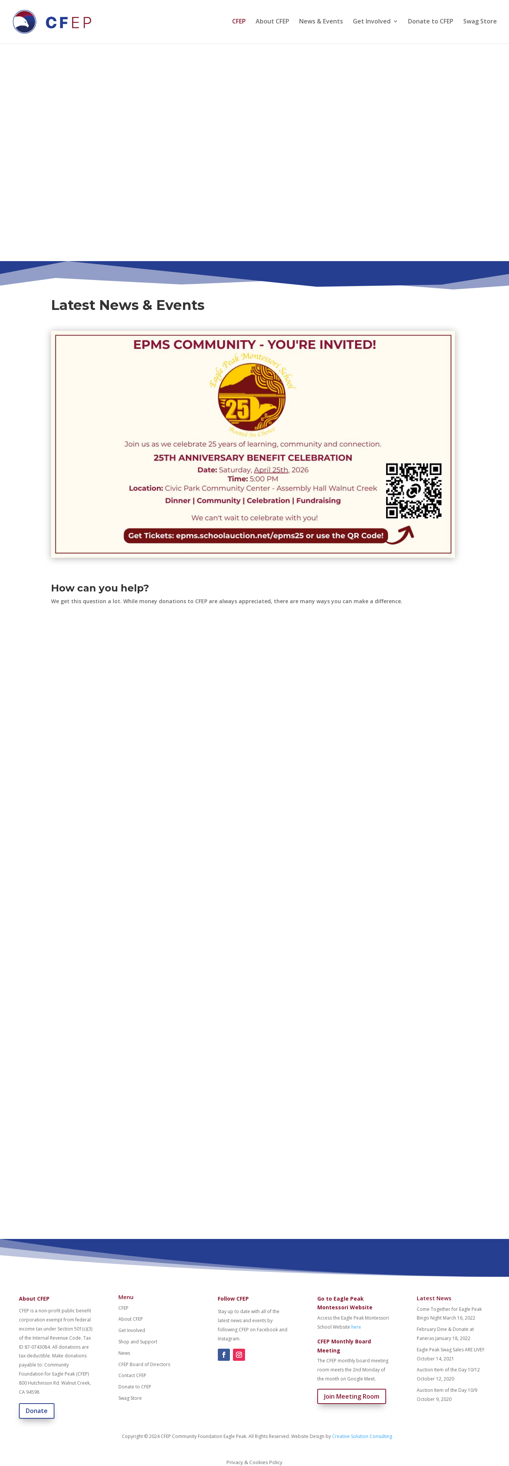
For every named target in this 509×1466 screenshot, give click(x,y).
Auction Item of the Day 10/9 (447, 1390)
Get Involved (372, 23)
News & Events (321, 23)
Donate (37, 1411)
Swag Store (480, 23)
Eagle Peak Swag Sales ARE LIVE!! (450, 1349)
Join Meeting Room (351, 1396)
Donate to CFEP (430, 23)
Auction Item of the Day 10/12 (448, 1369)
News (124, 1353)
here (356, 1327)
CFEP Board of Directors (144, 1364)
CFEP (239, 23)
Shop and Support (137, 1341)
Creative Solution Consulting (362, 1436)
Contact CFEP (132, 1375)
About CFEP (272, 23)
